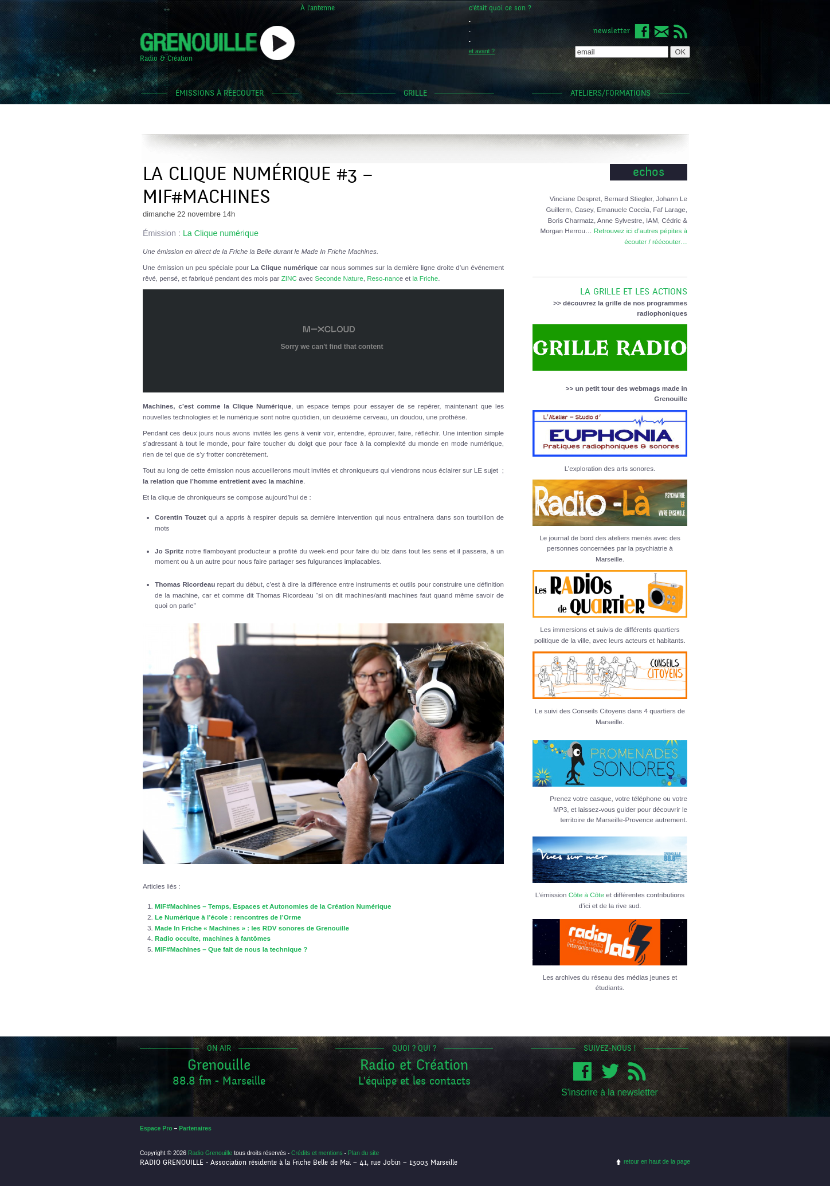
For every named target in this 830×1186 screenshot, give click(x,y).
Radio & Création (166, 58)
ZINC (289, 278)
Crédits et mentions (317, 1153)
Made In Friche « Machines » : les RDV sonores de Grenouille (252, 928)
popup (277, 43)
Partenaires (195, 1128)
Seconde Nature (339, 278)
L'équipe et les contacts (414, 1080)
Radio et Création (414, 1065)
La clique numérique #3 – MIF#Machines (258, 185)
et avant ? (482, 51)
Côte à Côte (586, 894)
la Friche (425, 278)
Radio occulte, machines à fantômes (213, 938)
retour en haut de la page (657, 1161)
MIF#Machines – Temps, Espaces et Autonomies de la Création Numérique (273, 906)
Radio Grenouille (210, 1153)
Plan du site (363, 1153)
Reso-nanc (383, 278)
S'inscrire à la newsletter (609, 1092)
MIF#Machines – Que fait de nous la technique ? (231, 949)
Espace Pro (156, 1128)
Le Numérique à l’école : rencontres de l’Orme (228, 917)
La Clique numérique (221, 233)
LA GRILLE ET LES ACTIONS (610, 287)
